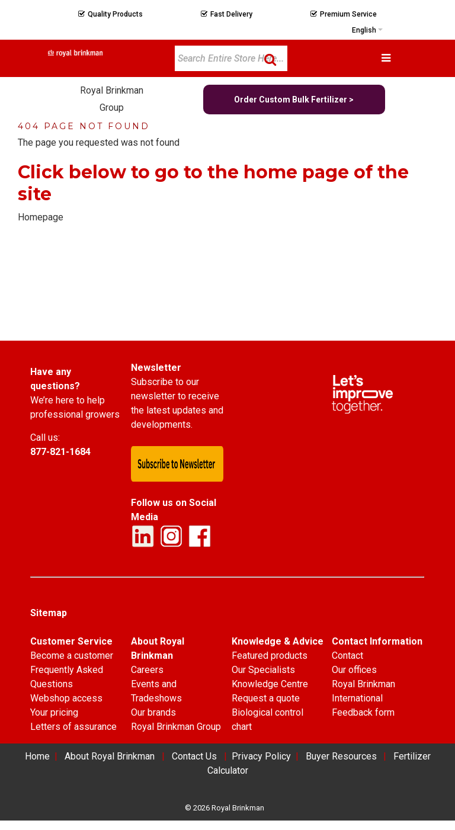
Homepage (40, 217)
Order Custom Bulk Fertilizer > (294, 99)
